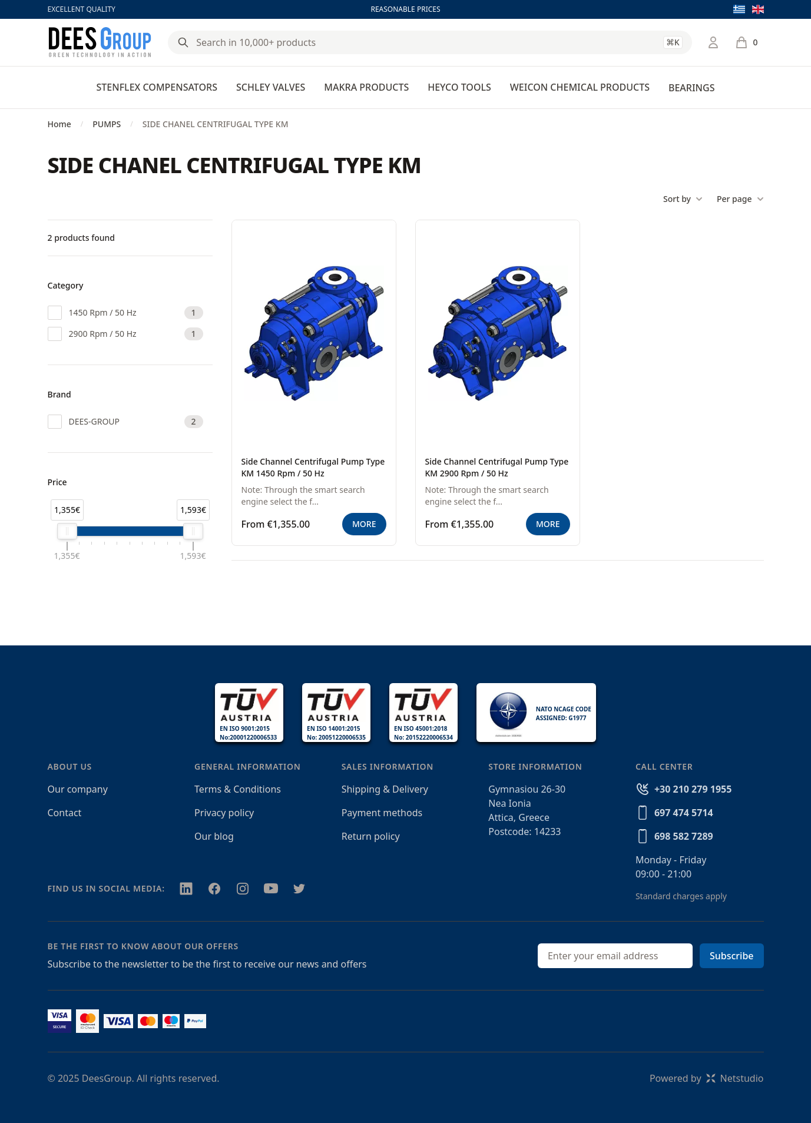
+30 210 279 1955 (692, 789)
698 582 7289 (683, 836)
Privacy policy (224, 812)
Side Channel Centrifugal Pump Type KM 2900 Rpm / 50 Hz (497, 467)
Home (59, 124)
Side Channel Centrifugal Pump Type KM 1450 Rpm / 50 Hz (313, 467)
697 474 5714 (683, 812)
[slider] (67, 531)
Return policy (371, 836)
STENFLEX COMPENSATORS (157, 87)
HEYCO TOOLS (459, 87)
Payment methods (382, 812)
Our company (78, 789)
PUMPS (106, 124)
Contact (65, 812)
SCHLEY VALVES (270, 87)
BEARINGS (691, 87)
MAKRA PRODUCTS (366, 87)
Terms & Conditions (237, 789)
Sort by (683, 199)
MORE (364, 523)
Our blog (214, 836)
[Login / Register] (713, 42)
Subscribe (732, 955)
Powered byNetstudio (707, 1078)
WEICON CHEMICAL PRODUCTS (580, 87)
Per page (740, 199)
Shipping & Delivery (385, 789)
